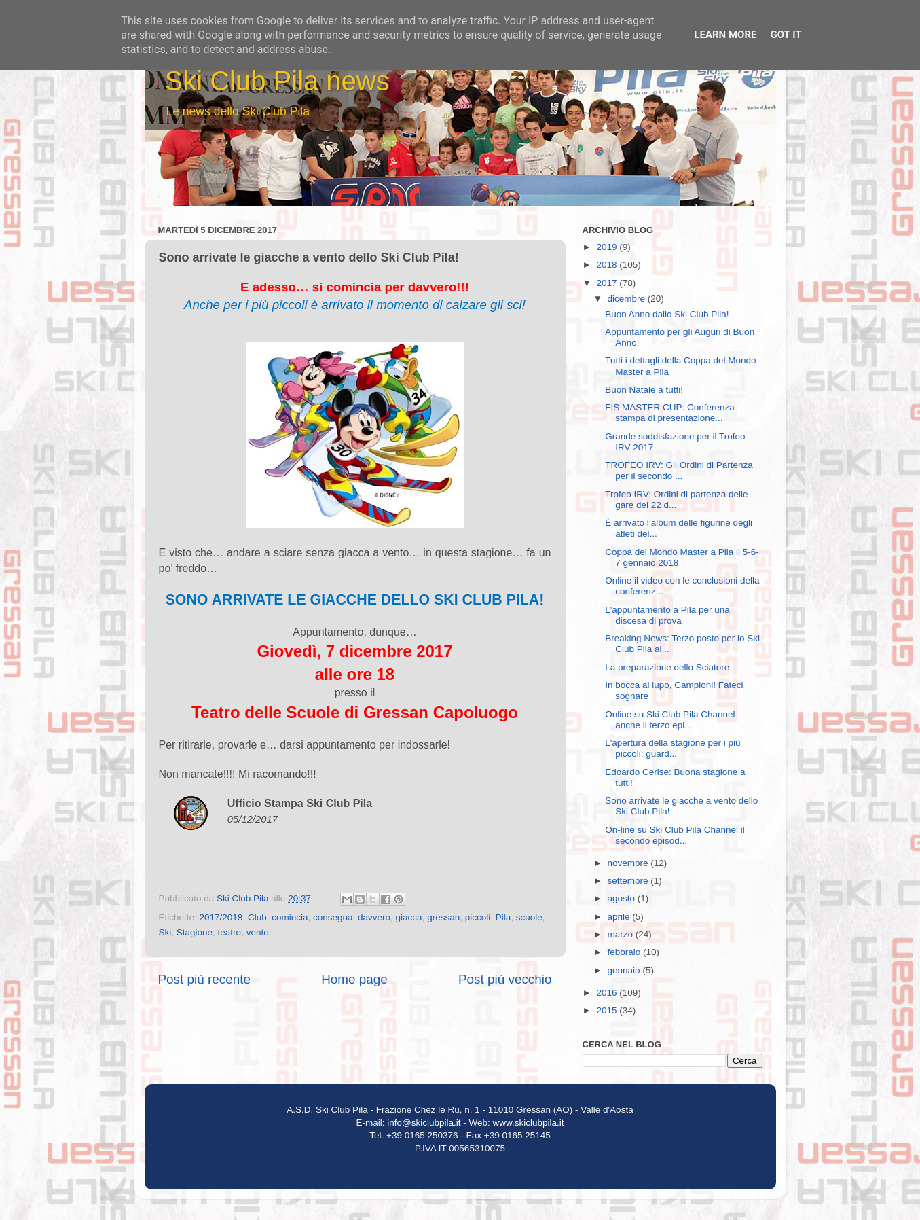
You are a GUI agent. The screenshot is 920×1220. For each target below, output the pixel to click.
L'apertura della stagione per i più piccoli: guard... (672, 748)
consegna (333, 917)
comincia (290, 917)
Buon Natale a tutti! (644, 389)
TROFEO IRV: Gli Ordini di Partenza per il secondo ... (679, 470)
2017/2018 (221, 917)
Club (257, 917)
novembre (629, 863)
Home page (354, 979)
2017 (607, 283)
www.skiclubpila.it (528, 1122)
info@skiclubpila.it (423, 1122)
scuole (529, 917)
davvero (374, 917)
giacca (409, 917)
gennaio (625, 970)
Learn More (725, 35)
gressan (443, 917)
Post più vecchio (505, 979)
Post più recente (204, 979)
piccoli (478, 917)
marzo (622, 934)
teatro (230, 932)
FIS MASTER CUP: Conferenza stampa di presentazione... (670, 412)
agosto (623, 898)
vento (257, 932)
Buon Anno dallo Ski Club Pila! (667, 314)
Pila (503, 917)
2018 (607, 264)
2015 (607, 1010)
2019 (607, 247)
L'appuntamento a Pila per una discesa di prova (667, 615)
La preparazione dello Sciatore (667, 667)
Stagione (195, 932)
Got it (785, 35)
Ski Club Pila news (277, 81)
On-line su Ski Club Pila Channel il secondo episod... (675, 835)
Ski (165, 932)
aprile (620, 917)
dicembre (628, 298)
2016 (607, 993)
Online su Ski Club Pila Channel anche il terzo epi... (670, 719)
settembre (629, 881)
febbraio (626, 952)
